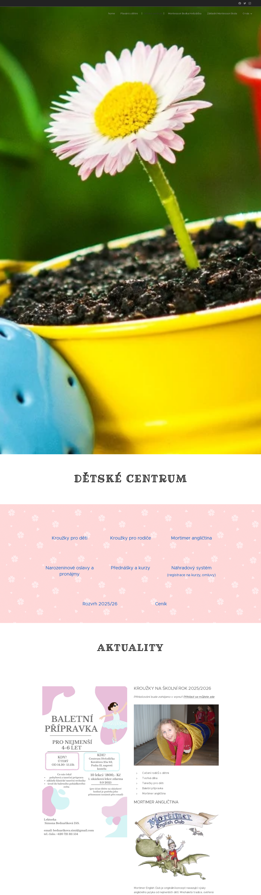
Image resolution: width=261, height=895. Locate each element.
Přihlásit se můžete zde (199, 697)
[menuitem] (107, 13)
